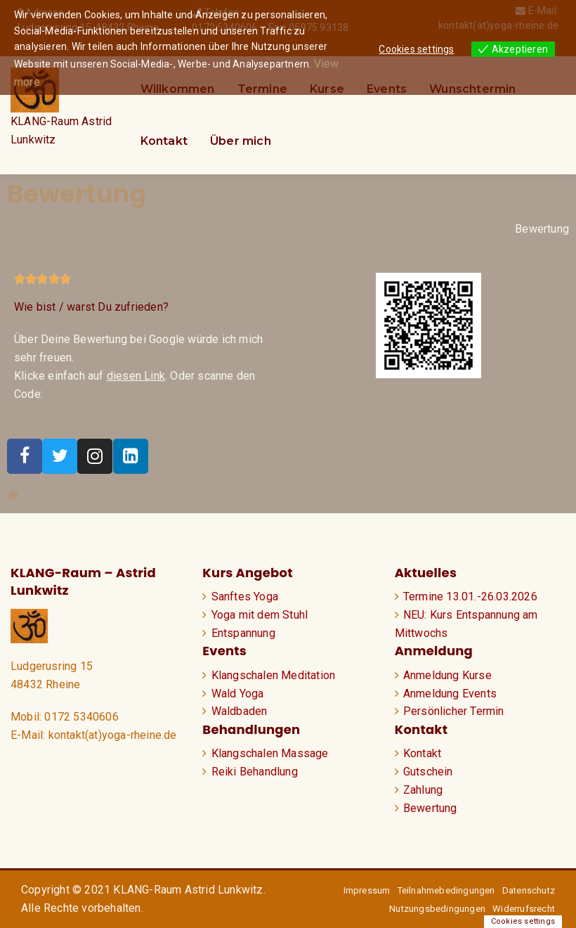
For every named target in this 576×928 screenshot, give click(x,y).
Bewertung (542, 229)
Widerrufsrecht (523, 908)
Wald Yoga (237, 693)
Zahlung (423, 790)
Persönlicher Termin (453, 711)
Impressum (367, 890)
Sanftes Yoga (244, 596)
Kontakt (164, 141)
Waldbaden (239, 711)
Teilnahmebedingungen (446, 890)
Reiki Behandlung (254, 771)
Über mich (240, 141)
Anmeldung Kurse (447, 675)
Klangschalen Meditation (273, 675)
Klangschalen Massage (270, 753)
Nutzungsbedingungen (437, 908)
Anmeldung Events (450, 693)
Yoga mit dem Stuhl (259, 614)
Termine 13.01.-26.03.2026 (470, 596)
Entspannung (243, 633)
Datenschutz (528, 890)
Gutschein (428, 771)
